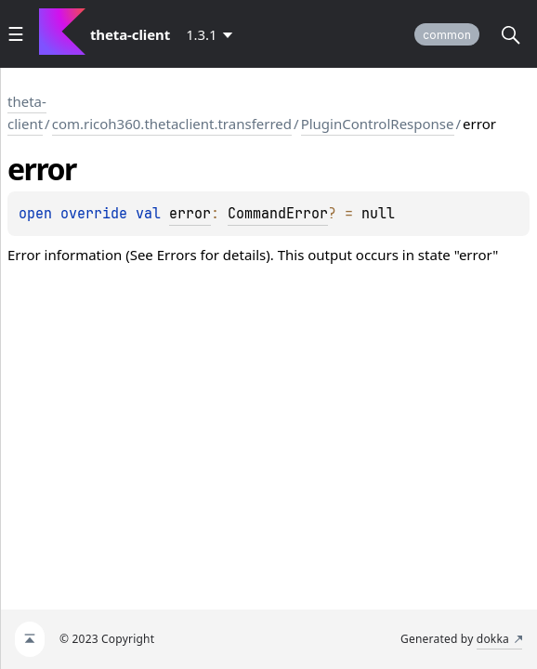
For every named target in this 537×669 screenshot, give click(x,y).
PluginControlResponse (377, 123)
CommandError (278, 213)
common (447, 35)
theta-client (26, 112)
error (190, 213)
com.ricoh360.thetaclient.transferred (172, 123)
